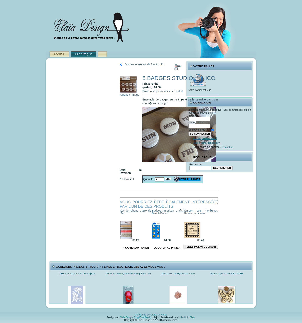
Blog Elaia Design (143, 317)
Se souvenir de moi (199, 129)
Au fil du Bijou (188, 317)
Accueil (59, 54)
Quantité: (149, 179)
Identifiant (193, 115)
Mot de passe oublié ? (205, 138)
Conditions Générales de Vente (151, 314)
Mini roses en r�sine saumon (178, 273)
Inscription (227, 147)
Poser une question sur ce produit (162, 91)
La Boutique (83, 54)
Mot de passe (195, 122)
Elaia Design (126, 317)
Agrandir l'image (129, 93)
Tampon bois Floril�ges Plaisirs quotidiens (201, 212)
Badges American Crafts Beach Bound (167, 212)
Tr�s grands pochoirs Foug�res (76, 273)
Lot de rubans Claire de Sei (135, 212)
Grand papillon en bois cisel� (226, 273)
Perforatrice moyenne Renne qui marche (128, 273)
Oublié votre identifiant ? (206, 142)
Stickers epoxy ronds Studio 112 (144, 64)
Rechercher (195, 164)
